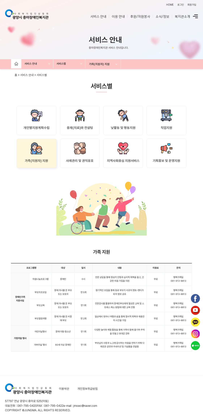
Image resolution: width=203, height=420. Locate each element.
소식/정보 (162, 16)
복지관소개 (182, 16)
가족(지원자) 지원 (106, 64)
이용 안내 (118, 16)
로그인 (180, 4)
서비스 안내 (98, 16)
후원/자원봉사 (140, 16)
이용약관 (64, 388)
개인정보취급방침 (86, 388)
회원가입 (191, 4)
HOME (170, 4)
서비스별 (65, 64)
